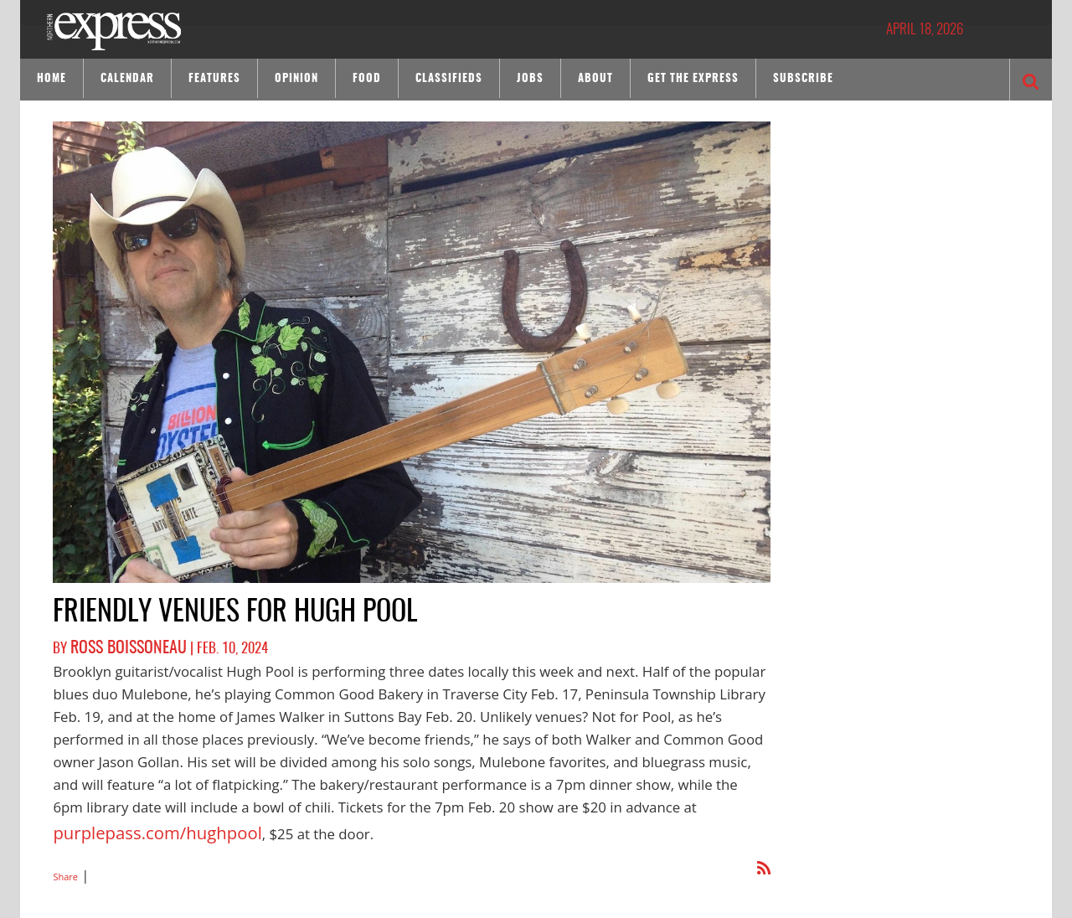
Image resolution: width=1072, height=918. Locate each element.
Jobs (530, 79)
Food (367, 79)
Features (214, 79)
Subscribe (803, 79)
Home (51, 79)
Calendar (127, 79)
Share (65, 864)
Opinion (296, 79)
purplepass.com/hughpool (139, 826)
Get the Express (693, 79)
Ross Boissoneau (119, 646)
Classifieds (448, 79)
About (595, 79)
